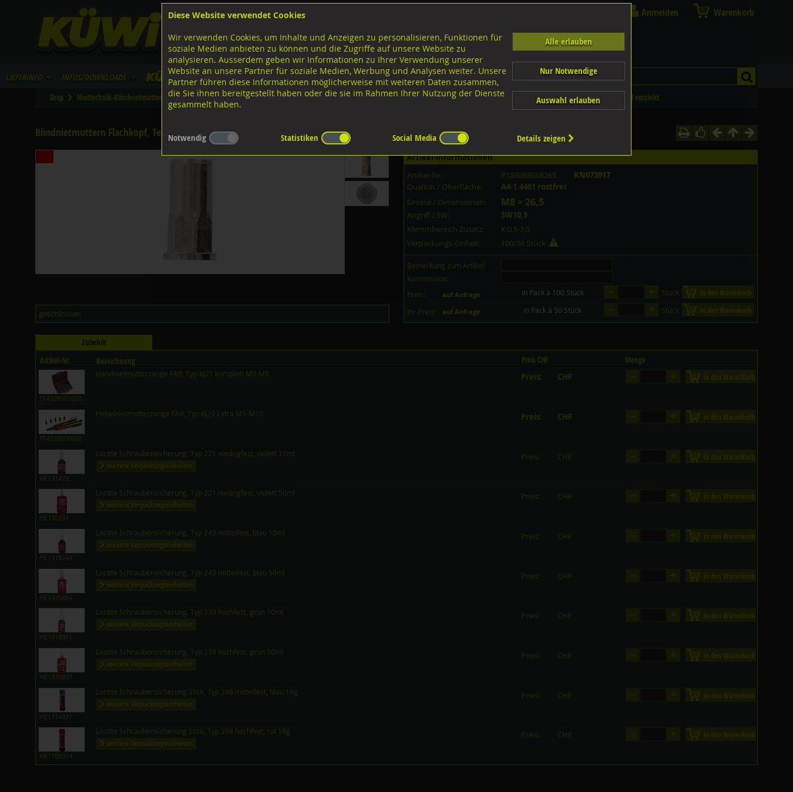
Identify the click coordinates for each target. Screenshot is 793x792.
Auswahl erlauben (568, 100)
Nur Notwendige (568, 71)
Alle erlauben (568, 41)
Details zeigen (545, 138)
